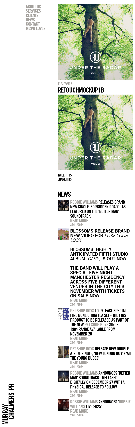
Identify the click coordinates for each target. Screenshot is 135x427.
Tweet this (64, 175)
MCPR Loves (35, 28)
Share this (64, 179)
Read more (79, 220)
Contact (33, 24)
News (30, 19)
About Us (33, 6)
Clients (32, 15)
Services (33, 11)
